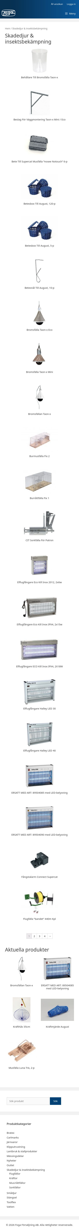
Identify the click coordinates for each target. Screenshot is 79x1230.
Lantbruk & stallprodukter (22, 1151)
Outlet (10, 1165)
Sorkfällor (15, 1187)
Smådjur (12, 1193)
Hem (7, 28)
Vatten (10, 1206)
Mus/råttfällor (17, 1182)
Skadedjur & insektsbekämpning (26, 1169)
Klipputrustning (16, 1146)
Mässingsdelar (15, 1156)
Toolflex (11, 1202)
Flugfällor (14, 1173)
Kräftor (13, 1178)
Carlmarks (13, 1137)
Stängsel (12, 1197)
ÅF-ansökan (57, 4)
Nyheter (11, 1160)
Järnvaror (12, 1142)
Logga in (71, 4)
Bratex (10, 1132)
